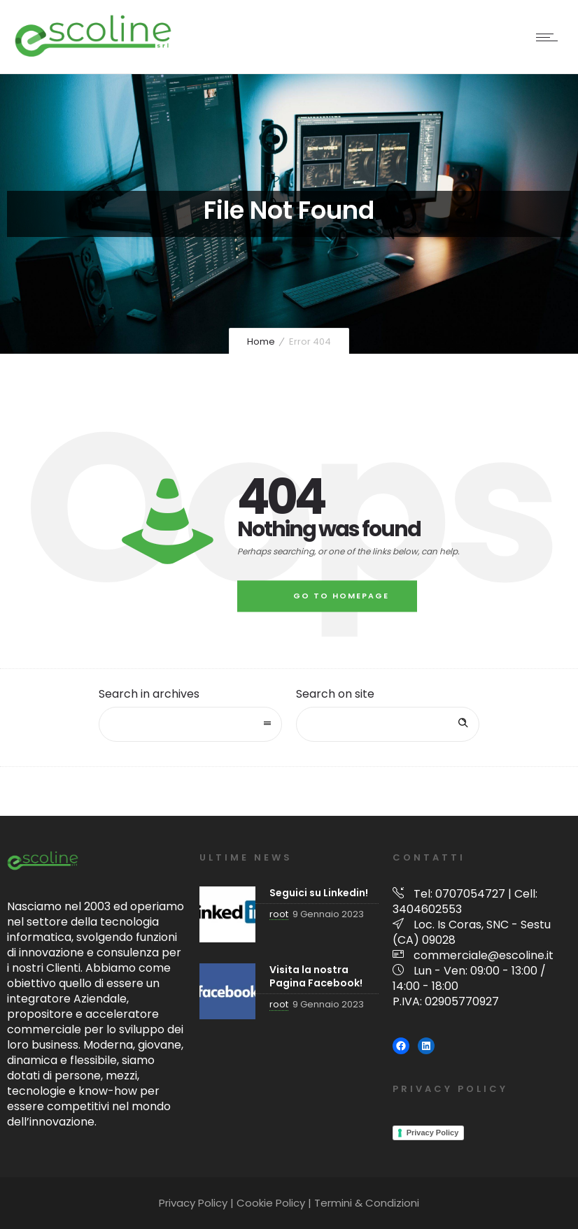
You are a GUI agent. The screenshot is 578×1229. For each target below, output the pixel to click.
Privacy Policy (433, 1132)
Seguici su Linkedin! (318, 893)
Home (261, 341)
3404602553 (427, 909)
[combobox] (190, 724)
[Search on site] (387, 724)
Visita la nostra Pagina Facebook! (315, 976)
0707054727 (470, 894)
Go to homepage (341, 595)
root (278, 914)
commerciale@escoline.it (484, 955)
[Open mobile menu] (550, 37)
